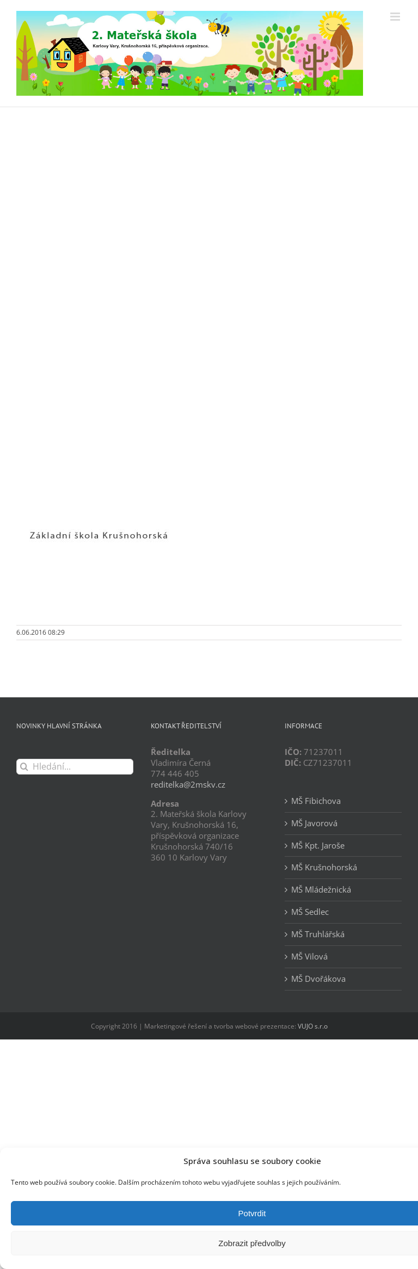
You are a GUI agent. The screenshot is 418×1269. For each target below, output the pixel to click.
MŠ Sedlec (310, 912)
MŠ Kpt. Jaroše (318, 845)
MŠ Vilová (309, 956)
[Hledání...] (74, 767)
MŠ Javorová (314, 823)
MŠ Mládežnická (321, 889)
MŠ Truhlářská (318, 934)
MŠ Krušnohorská (324, 867)
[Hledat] (24, 767)
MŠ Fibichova (316, 801)
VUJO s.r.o (313, 1026)
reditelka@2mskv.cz (188, 784)
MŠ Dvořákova (318, 979)
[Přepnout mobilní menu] (396, 16)
